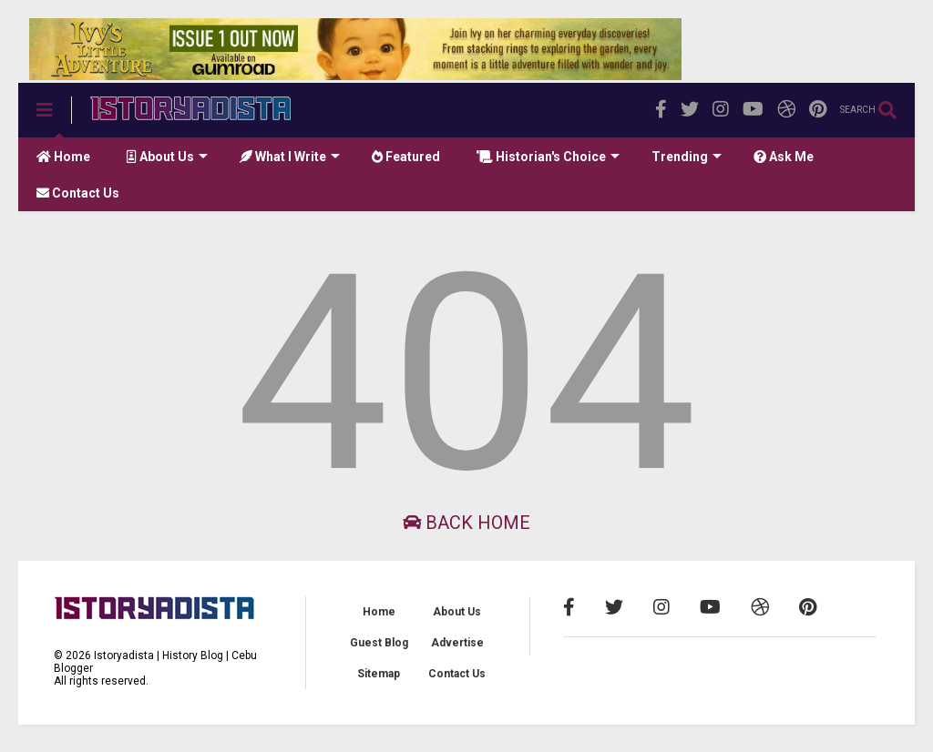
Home (63, 156)
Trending (686, 156)
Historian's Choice (548, 156)
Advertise (457, 642)
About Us (167, 156)
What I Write (290, 156)
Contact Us (77, 193)
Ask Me (784, 156)
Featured (406, 156)
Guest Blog (379, 642)
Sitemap (378, 673)
